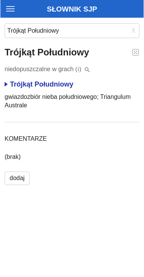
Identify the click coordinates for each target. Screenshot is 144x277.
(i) (78, 69)
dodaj (17, 178)
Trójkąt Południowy (39, 84)
